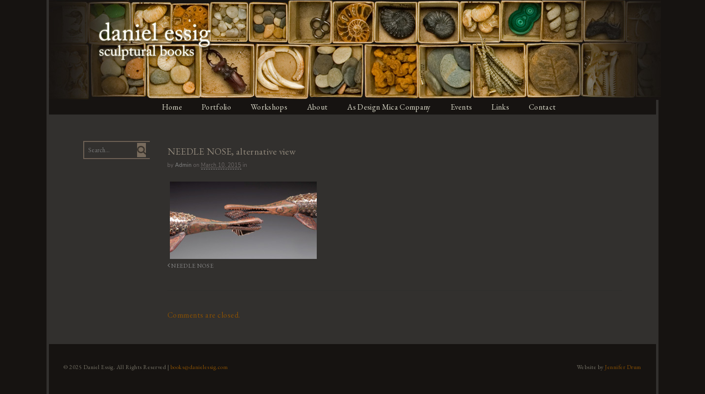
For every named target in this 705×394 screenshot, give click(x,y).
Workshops (269, 107)
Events (464, 107)
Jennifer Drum (626, 366)
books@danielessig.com (197, 366)
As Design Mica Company (390, 107)
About (318, 107)
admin (181, 165)
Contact (547, 107)
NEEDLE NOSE (188, 265)
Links (504, 107)
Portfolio (216, 107)
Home (171, 107)
